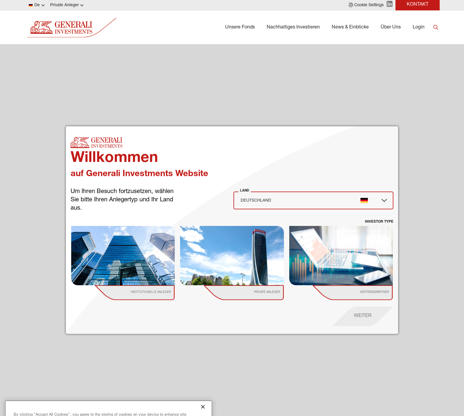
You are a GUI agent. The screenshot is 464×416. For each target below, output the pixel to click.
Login (419, 27)
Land (244, 190)
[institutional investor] (143, 292)
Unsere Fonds (240, 27)
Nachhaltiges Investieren (293, 27)
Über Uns (391, 27)
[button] (366, 5)
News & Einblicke (350, 27)
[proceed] (362, 316)
